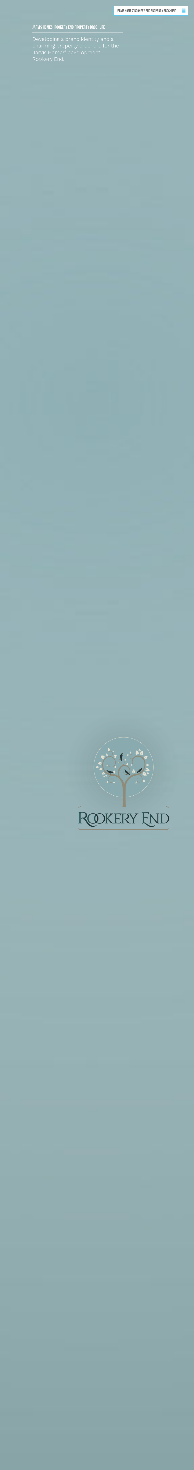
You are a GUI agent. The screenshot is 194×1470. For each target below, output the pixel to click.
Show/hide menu (183, 11)
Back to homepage (5, 19)
